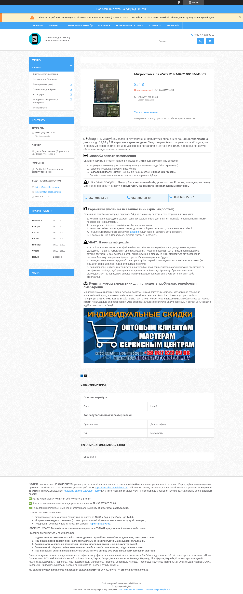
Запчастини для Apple (44, 89)
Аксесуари (38, 94)
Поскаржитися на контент (131, 589)
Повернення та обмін (129, 25)
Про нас (54, 25)
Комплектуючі (40, 107)
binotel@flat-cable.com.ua (48, 192)
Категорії (37, 67)
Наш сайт (173, 25)
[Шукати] (200, 41)
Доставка (104, 25)
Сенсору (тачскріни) (43, 84)
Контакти (155, 25)
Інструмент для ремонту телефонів (45, 101)
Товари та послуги (77, 25)
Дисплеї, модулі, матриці (45, 74)
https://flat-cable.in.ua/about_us (111, 487)
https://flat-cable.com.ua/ (47, 187)
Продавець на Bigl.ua (121, 586)
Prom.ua (137, 583)
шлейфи (134, 231)
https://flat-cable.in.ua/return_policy (82, 490)
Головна (37, 25)
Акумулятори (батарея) (45, 79)
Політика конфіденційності (157, 589)
